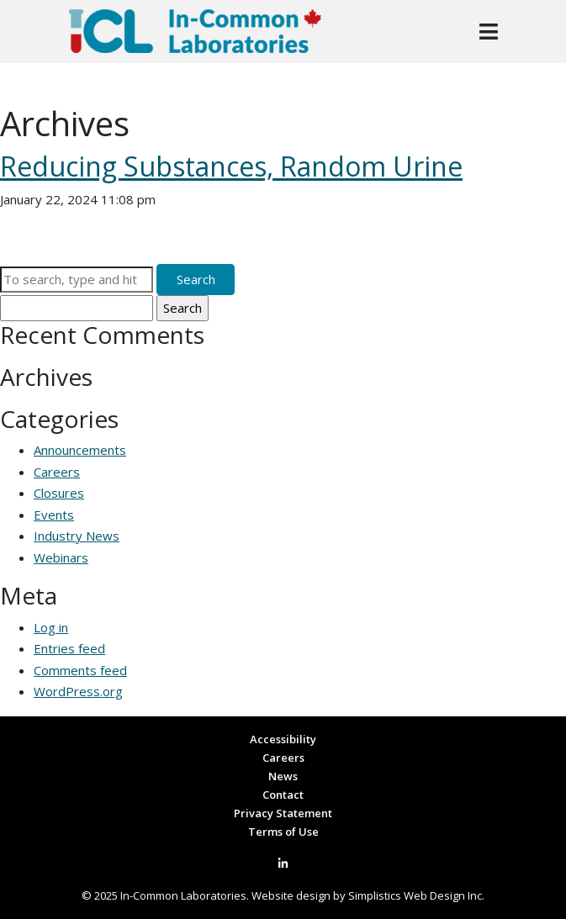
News (283, 776)
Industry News (76, 535)
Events (54, 514)
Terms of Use (283, 831)
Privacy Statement (283, 813)
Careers (57, 471)
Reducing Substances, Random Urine (231, 166)
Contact (283, 794)
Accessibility (283, 739)
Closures (59, 492)
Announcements (80, 449)
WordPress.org (78, 691)
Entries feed (69, 648)
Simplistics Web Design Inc (415, 895)
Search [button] (196, 279)
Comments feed (80, 670)
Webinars (61, 557)
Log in (51, 627)
